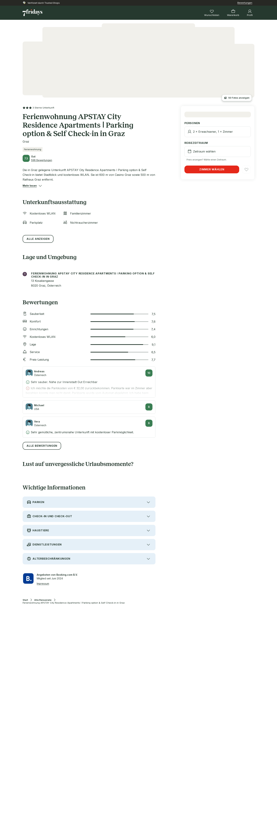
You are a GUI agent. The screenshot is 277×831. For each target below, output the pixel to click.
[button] (30, 186)
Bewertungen (244, 2)
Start (25, 600)
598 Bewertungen (41, 160)
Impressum (43, 583)
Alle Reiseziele (42, 600)
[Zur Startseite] (32, 12)
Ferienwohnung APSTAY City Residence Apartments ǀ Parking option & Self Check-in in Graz (74, 603)
